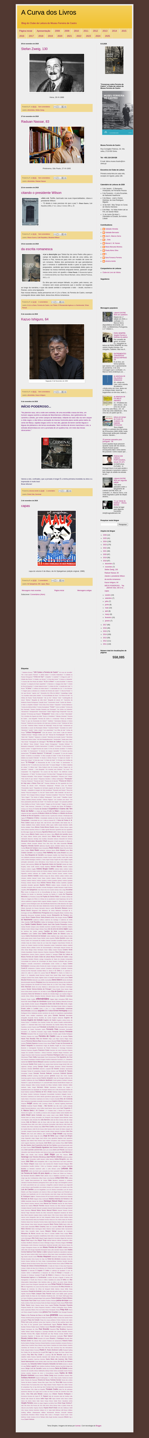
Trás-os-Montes (25, 1389)
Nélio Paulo (38, 1254)
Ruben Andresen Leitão (55, 1350)
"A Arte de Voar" (38, 677)
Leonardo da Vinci (47, 1171)
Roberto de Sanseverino (54, 1340)
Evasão (60, 1022)
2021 (69, 36)
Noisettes (63, 1259)
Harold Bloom (61, 1082)
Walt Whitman (56, 1410)
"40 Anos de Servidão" (65, 672)
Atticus (23, 901)
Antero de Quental (55, 864)
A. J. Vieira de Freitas (61, 820)
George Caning (32, 1066)
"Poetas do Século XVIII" (29, 785)
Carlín (30, 933)
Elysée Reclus (51, 1001)
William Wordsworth (47, 1412)
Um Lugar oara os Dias (40, 1391)
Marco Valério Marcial (66, 1215)
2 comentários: (43, 302)
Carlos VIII (28, 940)
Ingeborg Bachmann (66, 1103)
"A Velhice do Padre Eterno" (40, 688)
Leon (40, 1171)
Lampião (55, 1166)
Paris (43, 1298)
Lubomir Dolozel (58, 1185)
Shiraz (36, 1371)
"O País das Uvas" (38, 760)
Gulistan (64, 1080)
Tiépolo (59, 1384)
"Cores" (52, 707)
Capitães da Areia (50, 931)
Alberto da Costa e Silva (47, 834)
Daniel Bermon (40, 975)
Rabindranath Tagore (49, 1324)
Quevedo (35, 1324)
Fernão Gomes (48, 1034)
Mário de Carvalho (51, 1226)
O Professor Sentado (33, 1275)
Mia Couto (35, 1238)
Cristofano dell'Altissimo (53, 968)
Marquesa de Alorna (28, 1233)
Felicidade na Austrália (47, 1027)
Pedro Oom (68, 1303)
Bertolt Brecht (26, 910)
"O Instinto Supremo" (36, 753)
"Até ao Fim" (48, 698)
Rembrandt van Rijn (47, 1333)
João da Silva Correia (56, 1120)
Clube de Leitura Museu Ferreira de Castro (53, 957)
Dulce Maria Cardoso (31, 991)
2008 (57, 31)
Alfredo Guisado (32, 843)
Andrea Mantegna (30, 859)
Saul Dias (50, 1361)
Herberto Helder (57, 1085)
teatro (23, 1380)
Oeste (65, 1282)
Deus (44, 982)
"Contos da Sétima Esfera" (29, 707)
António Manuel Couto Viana (36, 878)
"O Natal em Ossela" (64, 758)
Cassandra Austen (49, 945)
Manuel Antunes (29, 1203)
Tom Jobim (64, 1384)
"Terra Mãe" (69, 795)
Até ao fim (69, 899)
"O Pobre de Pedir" (49, 760)
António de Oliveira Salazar (44, 871)
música (65, 1247)
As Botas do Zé (34, 892)
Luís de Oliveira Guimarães (54, 1189)
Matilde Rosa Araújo (61, 1233)
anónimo (31, 864)
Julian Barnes (50, 1159)
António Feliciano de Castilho (37, 873)
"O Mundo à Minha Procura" (48, 758)
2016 (21, 36)
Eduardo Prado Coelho (28, 999)
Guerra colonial (36, 1078)
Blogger (98, 1426)
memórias (62, 1236)
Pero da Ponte (40, 1310)
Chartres (46, 952)
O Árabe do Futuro (53, 1266)
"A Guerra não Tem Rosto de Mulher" (32, 681)
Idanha (42, 1096)
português (24, 1320)
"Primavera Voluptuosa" (46, 785)
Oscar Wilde (64, 1289)
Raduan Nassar (41, 181)
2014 (114, 31)
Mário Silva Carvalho (28, 1231)
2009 (66, 31)
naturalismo (63, 1252)
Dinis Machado (26, 987)
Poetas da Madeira (47, 1317)
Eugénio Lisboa (61, 1020)
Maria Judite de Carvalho (64, 1222)
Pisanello (69, 1312)
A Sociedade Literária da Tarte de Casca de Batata (55, 818)
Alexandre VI (62, 841)
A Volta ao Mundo (48, 820)
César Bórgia (29, 949)
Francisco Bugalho (32, 1050)
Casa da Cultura (31, 943)
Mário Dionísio (26, 1229)
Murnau (63, 1245)
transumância (68, 1387)
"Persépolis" (68, 779)
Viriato (55, 1408)
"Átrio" (60, 698)
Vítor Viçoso (24, 1410)
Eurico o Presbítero (31, 1022)
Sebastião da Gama (56, 1364)
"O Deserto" (57, 746)
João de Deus (41, 1122)
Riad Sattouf (68, 1336)
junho (107, 605)
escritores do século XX (50, 1013)
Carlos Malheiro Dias (53, 936)
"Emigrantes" (46, 714)
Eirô (67, 999)
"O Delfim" (51, 746)
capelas (40, 931)
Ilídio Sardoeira (25, 1101)
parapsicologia (38, 1298)
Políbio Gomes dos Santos (61, 1317)
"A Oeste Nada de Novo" (40, 686)
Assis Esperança (61, 899)
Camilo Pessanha (61, 924)
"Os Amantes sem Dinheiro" (54, 769)
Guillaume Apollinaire (45, 1080)
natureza (69, 1252)
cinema (32, 954)
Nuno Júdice (60, 1263)
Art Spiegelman (32, 584)
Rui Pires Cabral (64, 1352)
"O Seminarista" (65, 762)
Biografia (57, 913)
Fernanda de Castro (27, 1029)
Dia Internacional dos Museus (54, 982)
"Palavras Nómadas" (27, 776)
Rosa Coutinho (29, 1345)
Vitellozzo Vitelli (67, 1408)
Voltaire (42, 1410)
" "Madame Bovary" (27, 672)
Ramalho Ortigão (55, 1327)
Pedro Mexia (60, 1303)
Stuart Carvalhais (59, 1375)
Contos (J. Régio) (61, 963)
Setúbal (70, 1368)
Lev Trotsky (67, 1173)
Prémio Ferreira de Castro (64, 1320)
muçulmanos (42, 1245)
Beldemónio (46, 906)
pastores (48, 1298)
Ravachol (53, 1329)
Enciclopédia (41, 1006)
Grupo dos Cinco (61, 1075)
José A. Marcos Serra (113, 236)
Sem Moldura (41, 1366)
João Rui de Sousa (38, 1129)
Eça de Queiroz (67, 991)
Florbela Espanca (32, 1043)
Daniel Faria (49, 975)
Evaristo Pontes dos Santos (49, 1022)
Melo (48, 1236)
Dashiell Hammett (54, 977)
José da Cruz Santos (50, 1145)
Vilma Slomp (53, 1405)
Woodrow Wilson (53, 237)
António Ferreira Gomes (54, 873)
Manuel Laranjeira (42, 1208)
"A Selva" (28, 688)
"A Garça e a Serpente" (65, 679)
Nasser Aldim (63, 1249)
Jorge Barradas (67, 1133)
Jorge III (57, 1136)
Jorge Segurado (26, 1138)
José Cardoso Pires (58, 1143)
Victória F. (69, 1403)
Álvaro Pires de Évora (66, 848)
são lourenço (59, 1359)
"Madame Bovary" (26, 734)
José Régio (49, 1154)
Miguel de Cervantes (54, 1238)
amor (67, 850)
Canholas (64, 927)
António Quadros (42, 880)
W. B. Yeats (48, 1410)
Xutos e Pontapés (54, 1414)
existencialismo (67, 1022)
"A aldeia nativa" (44, 674)
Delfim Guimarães (46, 980)
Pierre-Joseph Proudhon (31, 1312)
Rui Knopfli (41, 1352)
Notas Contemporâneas (49, 1261)
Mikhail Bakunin (52, 1240)
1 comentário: (51, 491)
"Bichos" (28, 700)
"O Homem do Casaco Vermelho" (49, 751)
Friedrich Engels (40, 1059)
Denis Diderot (57, 980)
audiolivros (29, 901)
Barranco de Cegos (66, 903)
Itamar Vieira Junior (54, 1108)
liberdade (26, 1175)
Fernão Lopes (57, 1034)
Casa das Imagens (51, 943)
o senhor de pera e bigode (55, 1277)
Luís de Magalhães (40, 1189)
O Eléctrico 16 (42, 1268)
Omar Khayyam (33, 1284)
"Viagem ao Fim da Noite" (53, 804)
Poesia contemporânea (65, 1315)
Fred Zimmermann (50, 1057)
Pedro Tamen (25, 1305)
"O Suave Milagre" (54, 765)
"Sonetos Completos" (52, 795)
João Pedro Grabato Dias (34, 1126)
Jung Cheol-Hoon (54, 1161)
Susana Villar (68, 1375)
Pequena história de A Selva (29, 1307)
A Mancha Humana (65, 811)
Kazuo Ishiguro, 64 (35, 319)
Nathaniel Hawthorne (53, 1252)
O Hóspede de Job (60, 1268)
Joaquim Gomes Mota (33, 1131)
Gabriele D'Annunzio (62, 1062)
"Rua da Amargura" (31, 792)
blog (71, 913)
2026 (105, 535)
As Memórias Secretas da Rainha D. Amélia (48, 894)
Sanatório (30, 1359)
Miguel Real (25, 1240)
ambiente (42, 850)
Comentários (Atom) (37, 594)
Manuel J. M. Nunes (112, 243)
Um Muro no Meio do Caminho (56, 1391)
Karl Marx (63, 1161)
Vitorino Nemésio (34, 1410)
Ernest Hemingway (60, 1011)
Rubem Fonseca (34, 1350)
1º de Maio (45, 806)
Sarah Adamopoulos (28, 1361)
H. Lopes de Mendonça (33, 1082)
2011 (85, 31)
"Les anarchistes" (48, 730)
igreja (53, 1096)
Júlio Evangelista (39, 1161)
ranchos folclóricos (66, 1327)
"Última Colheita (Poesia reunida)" (31, 799)
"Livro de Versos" (47, 732)
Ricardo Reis (68, 1338)
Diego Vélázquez (67, 984)
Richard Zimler (26, 1340)
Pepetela (69, 1305)
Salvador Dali (46, 1357)
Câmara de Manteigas (60, 922)
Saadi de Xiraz (67, 1354)
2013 (104, 31)
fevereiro (108, 617)
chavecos (52, 952)
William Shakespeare (33, 1412)
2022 (78, 36)
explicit (23, 1024)
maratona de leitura (66, 1212)
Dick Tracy (58, 984)
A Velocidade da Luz (36, 820)
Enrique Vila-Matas (51, 1006)
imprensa (66, 1101)
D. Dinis (57, 970)
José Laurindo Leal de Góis (33, 1150)
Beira (34, 906)
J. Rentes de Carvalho (64, 1110)
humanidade (50, 1094)
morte (31, 1245)
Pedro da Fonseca (35, 1303)
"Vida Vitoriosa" (29, 806)
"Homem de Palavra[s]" (45, 725)
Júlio (67, 1159)
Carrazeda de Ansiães (38, 940)
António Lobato (59, 876)
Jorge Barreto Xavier (27, 1136)
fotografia (30, 1045)
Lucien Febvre (25, 1187)
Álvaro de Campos (32, 848)
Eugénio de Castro (49, 1020)
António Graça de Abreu (46, 876)
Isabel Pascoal (25, 1108)
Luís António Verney (45, 1187)
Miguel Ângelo (43, 1238)
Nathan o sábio (42, 1252)
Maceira (70, 1196)
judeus (70, 1157)
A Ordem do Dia (44, 815)
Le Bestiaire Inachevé (34, 1168)
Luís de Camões (27, 1189)
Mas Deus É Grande (47, 1233)
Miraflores (29, 1242)
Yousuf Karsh (64, 1414)
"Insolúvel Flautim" (53, 728)
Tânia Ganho (58, 1378)
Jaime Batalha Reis (66, 1113)
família (57, 1024)
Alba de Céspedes (66, 832)
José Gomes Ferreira (56, 1147)
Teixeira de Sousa (44, 1380)
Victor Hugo (61, 1403)
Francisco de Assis (55, 1050)
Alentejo (36, 839)
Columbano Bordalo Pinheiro (30, 959)
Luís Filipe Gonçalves (32, 1192)
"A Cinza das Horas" (52, 679)
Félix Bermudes (59, 1027)
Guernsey (24, 1078)
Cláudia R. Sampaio (52, 954)
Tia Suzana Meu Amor (36, 1384)
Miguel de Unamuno (66, 1238)
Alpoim (52, 846)
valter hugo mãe (46, 1398)
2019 (50, 36)
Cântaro (70, 927)
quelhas (62, 1322)
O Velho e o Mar (66, 1280)
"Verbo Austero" (40, 804)
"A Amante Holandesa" (56, 674)
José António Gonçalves (50, 1140)
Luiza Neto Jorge (55, 1194)
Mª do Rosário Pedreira (52, 1196)
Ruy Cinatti (38, 1354)
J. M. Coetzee (39, 1110)
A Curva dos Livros (48, 12)
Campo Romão (25, 927)
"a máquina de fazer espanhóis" (36, 684)
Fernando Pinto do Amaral (35, 1034)
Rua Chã (44, 1347)
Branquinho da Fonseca (60, 915)
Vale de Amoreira (54, 1396)
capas (25, 506)
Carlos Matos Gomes (66, 936)
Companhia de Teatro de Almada (54, 959)
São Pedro (68, 1359)
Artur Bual (41, 889)
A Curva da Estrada (40, 809)
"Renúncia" (69, 788)
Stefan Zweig (40, 110)
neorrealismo (62, 1254)
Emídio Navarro (34, 1004)
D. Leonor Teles (43, 973)
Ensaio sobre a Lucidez (30, 1008)
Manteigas (47, 1201)
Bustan (65, 917)
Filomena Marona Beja (33, 1041)
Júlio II (47, 1161)
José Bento (48, 1143)
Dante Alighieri (39, 977)
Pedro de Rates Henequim (49, 1303)
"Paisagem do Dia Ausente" (64, 774)
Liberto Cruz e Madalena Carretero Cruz (56, 1175)
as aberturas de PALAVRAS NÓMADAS (119, 378)
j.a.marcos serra (45, 1113)
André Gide (65, 857)
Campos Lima (35, 927)
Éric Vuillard (49, 1010)
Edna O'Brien (30, 996)
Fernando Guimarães (65, 1029)
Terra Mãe (59, 1382)
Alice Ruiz (50, 843)
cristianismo (31, 968)
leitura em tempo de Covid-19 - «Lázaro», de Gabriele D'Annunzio (120, 421)
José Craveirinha (37, 1145)
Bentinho (63, 906)
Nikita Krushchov (63, 1256)
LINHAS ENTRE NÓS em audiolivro (121, 314)
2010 (76, 31)
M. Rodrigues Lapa (27, 1196)
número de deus (31, 1263)
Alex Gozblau (43, 839)
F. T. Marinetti (30, 1024)
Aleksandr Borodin (66, 836)
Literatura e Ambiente (65, 1180)
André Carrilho (57, 857)
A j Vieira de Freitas (40, 811)
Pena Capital (49, 1305)
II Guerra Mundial (54, 1099)
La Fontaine (48, 1166)
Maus (47, 584)
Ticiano (54, 1384)
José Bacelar (40, 1143)
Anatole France (47, 857)
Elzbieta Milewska (61, 1001)
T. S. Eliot (51, 1378)
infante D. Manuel (54, 1103)
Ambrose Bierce (50, 850)
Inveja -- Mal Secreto (45, 1106)
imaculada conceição (36, 1101)
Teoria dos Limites (67, 1380)
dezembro (109, 564)
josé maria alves (56, 1152)
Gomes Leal (54, 1071)
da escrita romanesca (37, 249)
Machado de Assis (27, 1199)
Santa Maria (50, 1359)
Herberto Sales (26, 1087)
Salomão (39, 1357)
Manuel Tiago (25, 1212)
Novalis (65, 1261)
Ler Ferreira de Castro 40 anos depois (35, 1173)
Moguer (63, 1242)
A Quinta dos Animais (56, 815)
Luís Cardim (62, 1187)
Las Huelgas (62, 1166)
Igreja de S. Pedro (60, 1096)
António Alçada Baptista (42, 866)
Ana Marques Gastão (50, 855)
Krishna (37, 1166)
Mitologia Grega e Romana (52, 1242)
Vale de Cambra (64, 1396)
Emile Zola (51, 1004)
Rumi (70, 1352)
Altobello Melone (60, 846)
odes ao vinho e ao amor (55, 1282)
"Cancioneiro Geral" (54, 702)
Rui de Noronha (33, 1352)
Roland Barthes (45, 1343)
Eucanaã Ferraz (33, 1018)
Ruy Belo (30, 1354)
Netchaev (69, 1254)
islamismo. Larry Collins (37, 1108)
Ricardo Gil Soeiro (43, 1338)
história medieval (30, 1092)
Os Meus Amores (64, 1286)
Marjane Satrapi (50, 1231)
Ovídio (44, 1291)
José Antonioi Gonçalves (65, 1140)
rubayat (27, 1350)
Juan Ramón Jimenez (54, 1157)
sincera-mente (110, 261)
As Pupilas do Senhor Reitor (49, 896)
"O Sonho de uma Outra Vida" (40, 765)
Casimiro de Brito (38, 945)
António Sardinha (61, 882)
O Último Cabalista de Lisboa (51, 1280)
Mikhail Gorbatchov (63, 1240)
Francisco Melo (30, 1055)
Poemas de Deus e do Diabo (40, 1315)
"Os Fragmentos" (34, 771)
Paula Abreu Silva (111, 250)
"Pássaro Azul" (63, 776)
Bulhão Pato (54, 917)
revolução (60, 1336)
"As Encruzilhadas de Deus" (50, 695)
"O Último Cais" (33, 767)
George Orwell (43, 1066)
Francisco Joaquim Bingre (54, 1052)
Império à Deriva (57, 1101)
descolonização (25, 982)
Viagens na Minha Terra (50, 1403)
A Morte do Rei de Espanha (30, 815)
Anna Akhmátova (40, 862)
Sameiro (69, 1357)
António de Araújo (30, 871)
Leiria (58, 1168)
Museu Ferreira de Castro (52, 1247)
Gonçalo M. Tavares (65, 1071)
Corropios (54, 966)
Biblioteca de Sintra (48, 910)
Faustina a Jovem (26, 1027)
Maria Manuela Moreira (113, 247)
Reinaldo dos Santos (54, 1331)
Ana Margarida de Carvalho (34, 855)
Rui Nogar (55, 1352)
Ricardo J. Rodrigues (57, 1338)
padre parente (68, 1293)
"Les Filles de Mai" (60, 730)
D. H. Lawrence (65, 970)
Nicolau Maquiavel (44, 1257)
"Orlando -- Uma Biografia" (36, 769)
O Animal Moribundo (40, 1266)
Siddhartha (41, 1371)
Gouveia (41, 1075)
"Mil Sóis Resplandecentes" (45, 739)
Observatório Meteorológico (29, 1282)
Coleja (70, 957)
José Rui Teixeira (62, 1154)
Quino (41, 1324)
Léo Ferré (35, 1171)
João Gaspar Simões (62, 1122)
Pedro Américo (25, 1303)
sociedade (61, 1371)
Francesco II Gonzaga (58, 1048)
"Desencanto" (43, 711)
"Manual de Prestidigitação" (57, 734)
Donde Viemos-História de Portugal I (39, 989)
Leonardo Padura (58, 1171)
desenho (33, 982)
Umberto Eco (47, 1394)
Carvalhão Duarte (62, 940)
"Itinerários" (24, 730)
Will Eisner (64, 1410)
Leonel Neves (68, 1171)
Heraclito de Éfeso (46, 1085)
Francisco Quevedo (40, 1055)
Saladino (23, 1357)
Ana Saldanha (25, 857)
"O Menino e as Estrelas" (32, 755)
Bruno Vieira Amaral (43, 917)
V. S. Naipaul (43, 1396)
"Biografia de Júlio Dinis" (39, 700)
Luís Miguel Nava (56, 1192)
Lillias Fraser (42, 1178)
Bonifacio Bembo (46, 915)
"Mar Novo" (69, 734)
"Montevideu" (57, 739)
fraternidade (40, 1057)
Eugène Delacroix (57, 1018)
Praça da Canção (34, 1320)
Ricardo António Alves (29, 1338)
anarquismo (39, 857)
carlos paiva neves (26, 938)
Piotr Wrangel (63, 1312)
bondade (37, 915)
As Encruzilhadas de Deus (48, 892)
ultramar (30, 1391)
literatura (55, 1180)
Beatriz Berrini (28, 906)
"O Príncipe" (30, 762)
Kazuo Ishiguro (40, 395)
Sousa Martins (39, 1375)
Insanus (23, 1106)
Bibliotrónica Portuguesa (41, 913)
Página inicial (25, 31)
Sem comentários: (44, 107)
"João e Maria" (38, 730)
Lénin (30, 1171)
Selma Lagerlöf (31, 1366)
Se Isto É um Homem (65, 1361)
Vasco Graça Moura (46, 1401)
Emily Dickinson (32, 1006)
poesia (54, 1314)
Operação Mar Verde (45, 1284)
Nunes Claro (40, 1263)
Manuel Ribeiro (52, 1210)
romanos (64, 1343)
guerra (29, 1078)
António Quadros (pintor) (54, 880)
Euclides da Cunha (45, 1018)
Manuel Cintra (39, 1203)
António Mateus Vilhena (53, 878)
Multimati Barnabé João (54, 1245)
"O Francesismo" (33, 751)
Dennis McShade (67, 980)
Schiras (55, 1361)
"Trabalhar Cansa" (66, 797)
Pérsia (58, 1310)
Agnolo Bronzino (50, 829)
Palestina (43, 1296)
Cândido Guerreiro (44, 927)
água (27, 832)
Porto (70, 1317)
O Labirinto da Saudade (57, 1270)
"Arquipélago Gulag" (66, 693)
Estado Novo (25, 1015)
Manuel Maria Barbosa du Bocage (58, 1208)
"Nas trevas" (25, 741)
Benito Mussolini (55, 906)
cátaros (65, 945)
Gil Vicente (55, 1068)
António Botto (59, 869)
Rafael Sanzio (35, 1327)
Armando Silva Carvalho (34, 887)
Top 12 (32, 1387)
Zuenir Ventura (29, 1419)
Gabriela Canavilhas (50, 1062)
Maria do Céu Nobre (56, 1219)
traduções (61, 1387)
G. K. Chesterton (67, 1059)
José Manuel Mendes (34, 1152)
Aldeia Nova (56, 836)
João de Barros (31, 1122)
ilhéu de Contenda (66, 1099)
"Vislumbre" (38, 806)
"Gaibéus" (50, 721)
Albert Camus (25, 834)
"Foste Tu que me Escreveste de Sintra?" (34, 721)
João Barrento (45, 1120)
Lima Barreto (51, 1178)
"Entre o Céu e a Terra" (58, 714)
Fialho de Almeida (62, 1036)
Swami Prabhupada (41, 1378)
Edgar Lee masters (61, 994)
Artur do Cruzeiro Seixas (51, 889)
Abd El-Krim (47, 822)
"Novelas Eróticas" (64, 744)
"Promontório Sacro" (27, 788)
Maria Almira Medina (62, 1217)
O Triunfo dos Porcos (35, 1280)
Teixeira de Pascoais (31, 1380)
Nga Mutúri (24, 1256)
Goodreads (56, 1073)
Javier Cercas (64, 1115)
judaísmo (65, 1157)
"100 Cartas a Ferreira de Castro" (45, 672)
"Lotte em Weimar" (66, 732)
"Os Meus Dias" (51, 774)
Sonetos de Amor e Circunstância (43, 1373)
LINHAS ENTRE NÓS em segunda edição (120, 481)
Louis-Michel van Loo (32, 1185)
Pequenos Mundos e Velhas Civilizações (51, 1307)
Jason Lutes (55, 1115)
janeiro (107, 621)
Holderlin (65, 1092)
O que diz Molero (46, 1275)
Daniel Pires (30, 977)
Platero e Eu (25, 1315)
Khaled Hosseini (59, 1164)
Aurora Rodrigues (31, 903)
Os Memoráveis (53, 1286)
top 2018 (37, 1387)
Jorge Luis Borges (66, 1136)
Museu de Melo (37, 1247)
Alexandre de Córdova (65, 839)
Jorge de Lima (38, 1136)
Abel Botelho (56, 822)
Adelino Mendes (40, 825)
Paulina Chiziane (51, 1300)
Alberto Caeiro (34, 834)
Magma (36, 1199)
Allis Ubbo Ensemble (60, 843)
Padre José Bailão (57, 1293)
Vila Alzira (27, 1405)
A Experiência (52, 809)
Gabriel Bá (24, 1062)
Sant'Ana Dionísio (39, 1359)
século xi (65, 1364)
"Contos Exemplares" (43, 707)
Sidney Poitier (49, 1371)
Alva (67, 846)
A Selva (36, 818)
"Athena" (54, 698)
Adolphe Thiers (29, 827)
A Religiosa (29, 818)
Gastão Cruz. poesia (43, 1064)
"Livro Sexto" (57, 732)
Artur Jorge (62, 889)
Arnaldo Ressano (58, 887)
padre (56, 1291)
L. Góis (108, 240)
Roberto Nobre (67, 1340)
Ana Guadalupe (38, 852)
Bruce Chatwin (31, 917)
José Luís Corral (47, 1150)
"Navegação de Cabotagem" (37, 741)
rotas (44, 1345)
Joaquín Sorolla (45, 1131)
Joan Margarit (55, 1117)
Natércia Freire (31, 1252)
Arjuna (58, 885)
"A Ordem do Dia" (53, 686)
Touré (56, 1387)
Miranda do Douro (38, 1242)
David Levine (64, 977)
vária (62, 1398)
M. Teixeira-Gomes (39, 1196)
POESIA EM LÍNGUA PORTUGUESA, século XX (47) (120, 459)
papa (67, 1296)
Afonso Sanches (29, 829)
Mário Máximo (47, 1229)
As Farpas (60, 892)
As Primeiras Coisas (34, 896)
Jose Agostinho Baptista (55, 1138)
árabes (53, 885)
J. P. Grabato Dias (50, 1110)
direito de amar (36, 987)
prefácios (53, 1320)
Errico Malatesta (32, 1013)
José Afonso (43, 1138)
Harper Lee (69, 1082)
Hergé (34, 1087)
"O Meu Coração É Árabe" (48, 755)
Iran (54, 1106)
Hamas (55, 1082)
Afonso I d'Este (59, 827)
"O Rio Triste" (55, 762)
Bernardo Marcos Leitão (46, 908)
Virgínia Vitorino (38, 1408)
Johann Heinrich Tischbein (58, 1131)
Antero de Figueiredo (42, 864)
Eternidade (69, 1015)
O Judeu (46, 1270)
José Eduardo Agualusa (40, 1147)
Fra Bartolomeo (38, 1045)
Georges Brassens (54, 1066)
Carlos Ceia (37, 933)
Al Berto (58, 832)
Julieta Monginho (60, 1159)
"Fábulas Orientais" (61, 716)
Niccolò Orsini (32, 1256)
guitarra (59, 1080)
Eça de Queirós (57, 991)
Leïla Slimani (52, 1168)
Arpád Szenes (68, 887)
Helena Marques (26, 1085)
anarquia (32, 857)
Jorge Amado (57, 1134)
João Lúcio (34, 1124)
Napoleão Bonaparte (41, 1249)
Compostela (68, 959)
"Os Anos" (66, 769)
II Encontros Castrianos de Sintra (39, 1099)
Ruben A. (43, 1350)
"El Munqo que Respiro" (34, 714)
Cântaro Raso (43, 929)
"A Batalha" (47, 677)
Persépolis (52, 1310)
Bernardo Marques (61, 908)
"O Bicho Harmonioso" (41, 746)
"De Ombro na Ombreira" (64, 709)
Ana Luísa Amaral (59, 852)
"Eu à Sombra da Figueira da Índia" (31, 716)
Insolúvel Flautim (32, 1106)
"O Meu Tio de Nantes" (63, 755)
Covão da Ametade (66, 966)
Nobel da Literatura (53, 1259)
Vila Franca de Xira (36, 1405)
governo (46, 1075)
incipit (29, 1103)
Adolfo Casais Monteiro (61, 825)
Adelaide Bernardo (112, 232)
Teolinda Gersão (55, 1380)
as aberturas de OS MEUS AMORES (119, 399)
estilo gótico (48, 1015)
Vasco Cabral (68, 1398)
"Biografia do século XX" (55, 700)
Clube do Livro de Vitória (112, 272)
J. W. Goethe (36, 1113)
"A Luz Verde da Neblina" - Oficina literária (120, 503)
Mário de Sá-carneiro (65, 1226)
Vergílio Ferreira (27, 1403)
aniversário (31, 862)
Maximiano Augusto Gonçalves (30, 1236)
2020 (59, 36)
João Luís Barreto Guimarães (46, 1124)
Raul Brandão (44, 1329)
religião (38, 1333)
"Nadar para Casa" (66, 739)
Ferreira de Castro (43, 305)
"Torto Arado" (57, 797)
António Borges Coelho (45, 869)
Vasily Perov (57, 1401)
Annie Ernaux (64, 862)
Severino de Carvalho (27, 1371)
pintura (45, 1312)
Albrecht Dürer (46, 836)
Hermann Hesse (43, 1087)
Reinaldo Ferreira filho (28, 1333)
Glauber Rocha (45, 1071)
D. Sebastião (31, 975)
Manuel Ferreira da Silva (52, 1205)
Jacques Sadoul (55, 1113)
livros (47, 1182)
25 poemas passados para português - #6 (112, 440)
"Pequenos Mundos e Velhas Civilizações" (51, 779)
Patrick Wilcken (67, 1298)
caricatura (24, 933)
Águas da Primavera (36, 832)
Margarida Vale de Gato (37, 1217)
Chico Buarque (60, 952)
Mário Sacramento (66, 1229)
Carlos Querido (60, 938)
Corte (58, 966)
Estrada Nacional (59, 1015)
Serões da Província (48, 1368)
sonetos (28, 1373)
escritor (40, 1013)
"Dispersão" (63, 711)
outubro (108, 595)
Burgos (60, 917)
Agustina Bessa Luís (49, 832)
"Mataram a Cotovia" (40, 737)
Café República (42, 237)
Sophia (56, 1373)
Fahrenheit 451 (50, 1024)
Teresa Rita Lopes (43, 1382)
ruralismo (24, 1354)
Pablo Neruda (50, 1291)
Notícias (59, 1261)
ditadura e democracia (49, 987)
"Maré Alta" (24, 737)
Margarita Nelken (50, 1217)
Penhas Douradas (60, 1305)
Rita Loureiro (43, 1340)
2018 (40, 36)
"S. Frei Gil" (41, 792)
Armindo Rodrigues (47, 887)
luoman (78, 1426)
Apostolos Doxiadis (27, 885)
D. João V (29, 973)
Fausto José (35, 1027)
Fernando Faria (52, 1029)
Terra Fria (52, 1382)
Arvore (26, 892)
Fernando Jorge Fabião (44, 1031)
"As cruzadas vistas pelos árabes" (31, 695)
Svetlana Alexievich (28, 1378)
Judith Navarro (40, 1159)
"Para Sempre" (38, 776)
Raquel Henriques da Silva (29, 1329)
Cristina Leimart (40, 968)
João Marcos (59, 1124)
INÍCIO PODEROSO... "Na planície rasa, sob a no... (115, 587)
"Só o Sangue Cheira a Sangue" (36, 795)
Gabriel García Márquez (36, 1062)
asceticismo (52, 899)
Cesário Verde (67, 949)
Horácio (30, 1094)
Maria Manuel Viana (27, 1224)
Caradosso (61, 931)
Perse (47, 1310)
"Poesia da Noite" (39, 781)
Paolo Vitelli (62, 1296)
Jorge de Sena (48, 1136)
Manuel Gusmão (32, 1208)
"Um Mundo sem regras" (51, 801)
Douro (23, 991)
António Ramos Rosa (48, 882)
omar (27, 1284)
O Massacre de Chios (47, 1272)
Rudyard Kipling (67, 1350)
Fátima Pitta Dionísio (66, 1024)
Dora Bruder (56, 989)
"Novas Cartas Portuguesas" (49, 744)
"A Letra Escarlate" (60, 681)
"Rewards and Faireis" (59, 790)
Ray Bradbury (61, 1329)
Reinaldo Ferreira (67, 1331)
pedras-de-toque (62, 1300)
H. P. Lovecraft (44, 1082)
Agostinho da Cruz (60, 829)
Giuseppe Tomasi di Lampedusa (31, 1071)
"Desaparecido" (33, 711)
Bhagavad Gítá (36, 910)
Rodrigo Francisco (35, 1343)
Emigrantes (43, 1004)
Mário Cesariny (40, 1226)
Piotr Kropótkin (53, 1312)
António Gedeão (33, 876)
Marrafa (38, 1233)
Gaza (51, 1064)
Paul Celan (32, 1300)
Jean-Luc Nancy (30, 1117)
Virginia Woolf (48, 1408)
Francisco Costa (43, 1050)
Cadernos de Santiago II (52, 919)
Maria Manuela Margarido (41, 1224)
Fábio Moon (38, 1024)
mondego (69, 1242)
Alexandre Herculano (28, 841)
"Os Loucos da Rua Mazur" (49, 771)
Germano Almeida (26, 1068)
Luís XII (38, 1194)
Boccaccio (31, 915)
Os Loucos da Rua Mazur (41, 1286)
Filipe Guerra (60, 1038)
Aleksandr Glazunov (27, 839)
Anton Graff (30, 866)
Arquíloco (24, 889)
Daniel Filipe (57, 975)
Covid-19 (24, 968)
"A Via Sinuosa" (67, 688)
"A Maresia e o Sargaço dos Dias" (57, 684)
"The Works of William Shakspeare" (41, 797)
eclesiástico (24, 994)
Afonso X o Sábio (40, 829)
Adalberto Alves (30, 825)
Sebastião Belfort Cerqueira (39, 1364)
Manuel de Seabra (27, 1205)
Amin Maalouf (60, 850)
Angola (70, 859)
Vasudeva (65, 1401)
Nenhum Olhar (46, 1254)
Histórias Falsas (57, 1092)
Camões (69, 924)
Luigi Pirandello (34, 1187)
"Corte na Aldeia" (60, 707)
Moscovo (35, 1245)
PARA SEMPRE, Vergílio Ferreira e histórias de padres (121, 335)
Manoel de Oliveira (37, 1201)
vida (22, 1405)
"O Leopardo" (56, 753)
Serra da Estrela (61, 1368)
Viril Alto (60, 1408)
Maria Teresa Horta (56, 1224)
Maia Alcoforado (43, 1199)
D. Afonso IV (50, 970)
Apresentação (43, 31)
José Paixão (30, 1154)
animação (24, 862)
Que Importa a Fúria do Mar (51, 1322)
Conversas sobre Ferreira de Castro (40, 966)
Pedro (70, 1300)
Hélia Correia (36, 1085)
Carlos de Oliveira (59, 933)
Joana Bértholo (63, 1117)
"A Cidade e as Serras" (39, 679)
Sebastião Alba (25, 1364)
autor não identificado (43, 903)
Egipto (52, 999)
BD (39, 584)
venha (70, 1401)
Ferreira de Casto (32, 1036)
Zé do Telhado (40, 1417)
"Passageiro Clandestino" (50, 776)
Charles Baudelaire (27, 952)
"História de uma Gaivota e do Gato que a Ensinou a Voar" (44, 723)
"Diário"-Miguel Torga (53, 711)
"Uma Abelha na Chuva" (28, 804)
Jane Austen (46, 1115)
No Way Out (43, 1259)
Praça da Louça (45, 1320)
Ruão (22, 1350)
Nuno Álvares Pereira (50, 1263)
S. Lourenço (47, 1354)
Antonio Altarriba (56, 866)
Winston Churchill (60, 1412)
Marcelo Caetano (33, 1215)
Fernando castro (40, 1029)
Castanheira (58, 945)
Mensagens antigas (84, 590)
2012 (95, 31)
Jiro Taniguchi (46, 1117)
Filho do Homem (42, 1038)
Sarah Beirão (39, 1361)
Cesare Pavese (57, 949)
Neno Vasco (54, 1254)
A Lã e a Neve (32, 305)
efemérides (31, 110)
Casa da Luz (41, 943)
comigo (41, 959)
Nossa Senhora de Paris (33, 1261)
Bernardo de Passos (32, 908)
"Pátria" (70, 776)
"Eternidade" (68, 714)
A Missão (41, 813)
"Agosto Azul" (36, 693)
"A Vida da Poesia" (65, 691)
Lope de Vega (53, 1182)
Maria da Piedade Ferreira (41, 1219)
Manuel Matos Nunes (38, 1210)
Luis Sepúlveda (30, 1194)
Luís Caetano (55, 1187)
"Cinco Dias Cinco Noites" (46, 704)
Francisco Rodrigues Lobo (55, 1055)
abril (107, 611)
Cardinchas (69, 931)
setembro (108, 598)
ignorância (48, 1096)
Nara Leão (51, 1249)
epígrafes (41, 1011)
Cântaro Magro (34, 929)
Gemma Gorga (57, 1064)
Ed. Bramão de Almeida (48, 994)
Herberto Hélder (67, 1085)
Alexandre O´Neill (52, 841)
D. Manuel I (53, 973)
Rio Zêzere (35, 1340)
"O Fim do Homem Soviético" (57, 748)
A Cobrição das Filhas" (57, 806)
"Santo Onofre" (49, 792)
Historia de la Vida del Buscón (56, 1089)
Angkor (66, 859)
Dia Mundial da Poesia (39, 984)
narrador (56, 1249)
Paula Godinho (41, 1300)
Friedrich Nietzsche (51, 1059)
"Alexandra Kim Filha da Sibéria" (50, 693)
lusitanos (69, 1194)
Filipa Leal (52, 1038)
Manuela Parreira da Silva (38, 1212)
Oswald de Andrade (35, 1291)
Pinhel (40, 1312)
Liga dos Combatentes (31, 1178)
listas (50, 1180)
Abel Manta (63, 822)
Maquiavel (57, 1212)
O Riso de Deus (65, 1275)
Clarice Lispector (40, 954)
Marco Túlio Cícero (53, 1215)
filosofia (54, 1041)
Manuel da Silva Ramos (65, 1203)
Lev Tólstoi (53, 305)
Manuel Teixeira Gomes (65, 1210)
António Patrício (31, 880)
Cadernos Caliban (38, 919)
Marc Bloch (24, 1215)
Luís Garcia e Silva (44, 1192)
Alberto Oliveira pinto (34, 836)
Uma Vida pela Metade (34, 1394)
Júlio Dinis (30, 1161)
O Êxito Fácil (50, 1268)
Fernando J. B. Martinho (28, 1031)
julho (107, 601)
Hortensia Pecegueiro (39, 1094)
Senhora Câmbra (50, 1366)
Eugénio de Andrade (35, 1020)
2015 (124, 31)
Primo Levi (24, 1322)
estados (33, 1015)
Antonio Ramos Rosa (33, 882)
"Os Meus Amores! (41, 774)
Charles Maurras (38, 952)
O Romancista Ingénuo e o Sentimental (71, 305)
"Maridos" (31, 737)
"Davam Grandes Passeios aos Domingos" (43, 709)
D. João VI (35, 973)
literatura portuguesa (39, 1182)
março (107, 614)
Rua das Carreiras (53, 1347)
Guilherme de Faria (32, 1080)
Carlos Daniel (47, 934)
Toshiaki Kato (50, 1387)
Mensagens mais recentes (31, 590)
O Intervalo (31, 1270)
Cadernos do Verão (66, 919)
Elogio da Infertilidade (39, 1001)
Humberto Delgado (60, 1094)
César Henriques (38, 949)
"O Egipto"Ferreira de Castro (39, 748)
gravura (52, 1075)
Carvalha (53, 940)
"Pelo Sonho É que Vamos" (29, 779)
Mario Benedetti (30, 1226)
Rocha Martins (25, 1343)
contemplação (46, 963)
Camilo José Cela (48, 924)
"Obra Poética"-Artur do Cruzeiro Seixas (50, 767)
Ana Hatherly (48, 853)
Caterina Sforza (26, 947)
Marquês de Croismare (65, 1231)
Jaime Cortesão (36, 1115)
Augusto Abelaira (46, 901)
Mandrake (29, 1201)
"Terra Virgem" (25, 797)
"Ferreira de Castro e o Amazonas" (49, 718)
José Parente (39, 1154)
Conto (52, 963)
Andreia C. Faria (40, 859)
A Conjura (67, 806)
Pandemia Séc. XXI (52, 1296)
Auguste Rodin (36, 901)
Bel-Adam (39, 906)
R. (106, 254)
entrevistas (34, 1010)
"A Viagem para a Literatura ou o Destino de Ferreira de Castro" (40, 691)
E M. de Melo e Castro (44, 991)
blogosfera (24, 915)
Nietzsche (54, 1256)
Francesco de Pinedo (43, 1048)
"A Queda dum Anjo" (65, 686)
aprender (36, 885)
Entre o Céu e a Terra (47, 1008)
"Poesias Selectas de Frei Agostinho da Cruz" (58, 783)
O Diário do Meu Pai (31, 1268)
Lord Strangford (62, 1182)
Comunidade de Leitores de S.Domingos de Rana (36, 961)
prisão (30, 1322)
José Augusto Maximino (28, 1143)
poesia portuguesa (35, 1317)
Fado (43, 1024)
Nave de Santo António (28, 1254)
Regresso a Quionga (41, 1331)
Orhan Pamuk (56, 1284)
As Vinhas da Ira (43, 899)
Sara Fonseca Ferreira (113, 258)
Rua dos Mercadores (66, 1347)
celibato (33, 947)
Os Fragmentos (28, 1286)
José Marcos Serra (45, 1152)
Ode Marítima (42, 1282)
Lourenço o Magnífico (46, 1185)
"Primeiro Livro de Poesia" (63, 785)
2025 (107, 36)
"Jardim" (30, 730)
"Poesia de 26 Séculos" (51, 781)
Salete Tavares (31, 1357)
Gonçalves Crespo (27, 1073)
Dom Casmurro (60, 987)
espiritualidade (68, 1013)
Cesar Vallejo (48, 949)
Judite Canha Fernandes (28, 1159)
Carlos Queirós (50, 938)
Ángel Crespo (50, 859)
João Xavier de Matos (58, 1129)
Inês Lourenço (43, 1103)
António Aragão (31, 869)
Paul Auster (25, 1300)
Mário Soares (40, 1231)
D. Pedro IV (67, 973)
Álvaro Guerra (32, 237)
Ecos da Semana (34, 994)
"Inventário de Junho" (66, 728)
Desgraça (39, 982)
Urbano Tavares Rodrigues (61, 1394)
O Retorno (56, 1275)
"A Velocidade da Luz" (56, 688)
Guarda (70, 1075)
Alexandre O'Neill (41, 841)
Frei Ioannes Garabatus (28, 1059)
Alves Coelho (25, 850)
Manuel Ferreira (38, 1205)
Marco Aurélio (43, 1215)
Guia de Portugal (59, 1078)
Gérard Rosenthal (66, 1066)
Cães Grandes (25, 922)
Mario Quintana (56, 1229)
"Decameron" (25, 711)
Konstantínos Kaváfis (27, 1166)
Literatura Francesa (27, 1182)
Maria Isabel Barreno (50, 1222)
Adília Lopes (49, 825)
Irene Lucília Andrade (65, 1106)
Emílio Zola (24, 1006)
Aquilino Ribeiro (45, 885)
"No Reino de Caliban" (54, 741)
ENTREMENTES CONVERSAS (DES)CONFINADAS (120, 357)
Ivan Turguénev (65, 1108)
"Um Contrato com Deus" (61, 799)
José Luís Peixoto (59, 1150)
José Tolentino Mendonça (37, 1157)
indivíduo (35, 1103)
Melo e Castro (55, 1236)
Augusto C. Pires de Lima (59, 901)
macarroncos (63, 1196)
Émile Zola (30, 494)
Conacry (55, 961)
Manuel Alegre (57, 1201)
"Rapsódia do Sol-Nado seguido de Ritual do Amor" (49, 788)
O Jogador (39, 1270)
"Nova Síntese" (34, 744)
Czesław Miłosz (41, 970)
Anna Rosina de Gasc (53, 862)
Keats (36, 1164)
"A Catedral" (55, 677)
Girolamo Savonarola (66, 1068)
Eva (39, 1022)
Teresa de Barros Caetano (29, 1382)
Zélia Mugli (48, 1417)
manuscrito (50, 1212)
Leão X (44, 1168)
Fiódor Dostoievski (63, 1041)
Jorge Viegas (35, 1138)
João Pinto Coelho (48, 1126)
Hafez (51, 1082)
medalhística (43, 1236)
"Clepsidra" (57, 704)
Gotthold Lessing (32, 1075)
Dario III (46, 977)
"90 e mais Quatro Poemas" (29, 674)
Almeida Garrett (33, 846)
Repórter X (31, 1336)
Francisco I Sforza (40, 1052)
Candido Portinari (56, 927)
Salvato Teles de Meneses (59, 1357)
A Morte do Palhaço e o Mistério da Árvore (58, 813)
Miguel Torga (42, 1240)
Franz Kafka (33, 1057)
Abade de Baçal (35, 822)
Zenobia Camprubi (58, 1417)
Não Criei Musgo (30, 1249)
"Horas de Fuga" (58, 725)
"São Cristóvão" (59, 792)
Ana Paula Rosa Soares (65, 855)
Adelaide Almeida (111, 229)
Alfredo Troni (42, 843)
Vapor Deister (56, 1398)
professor (35, 1322)
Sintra (55, 1371)
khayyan (66, 1164)
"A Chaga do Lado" (65, 677)
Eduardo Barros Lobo (52, 996)
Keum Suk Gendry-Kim (46, 1164)
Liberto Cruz (39, 1175)
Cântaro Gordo (25, 929)
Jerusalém (39, 1117)
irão (57, 1106)
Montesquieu (25, 1245)
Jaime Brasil (26, 1115)
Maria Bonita (29, 1219)
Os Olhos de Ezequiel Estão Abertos (48, 1289)
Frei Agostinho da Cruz (64, 1057)
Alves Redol (34, 850)
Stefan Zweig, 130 (34, 49)
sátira (44, 1361)
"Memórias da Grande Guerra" (56, 737)
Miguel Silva (33, 1240)
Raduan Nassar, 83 (35, 121)
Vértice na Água (38, 1403)
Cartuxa (48, 940)
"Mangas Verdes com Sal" (40, 734)
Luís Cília (69, 1187)
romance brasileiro (55, 1343)
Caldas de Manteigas (47, 922)
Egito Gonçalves (60, 999)
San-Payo (24, 1359)
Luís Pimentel (65, 1192)
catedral (70, 945)
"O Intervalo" (48, 753)
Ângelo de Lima (58, 859)
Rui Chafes (24, 1352)
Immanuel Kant (47, 1101)
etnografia (24, 1018)
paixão (23, 1296)
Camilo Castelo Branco (33, 924)
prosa (40, 1322)
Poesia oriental (25, 1317)
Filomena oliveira (46, 1041)
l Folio (42, 1166)
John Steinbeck (47, 1133)
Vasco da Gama (26, 1401)
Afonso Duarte (49, 827)
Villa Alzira (46, 1405)
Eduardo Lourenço (66, 996)
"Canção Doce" (42, 702)
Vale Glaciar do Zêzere (33, 1398)
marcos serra (25, 1217)
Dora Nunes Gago (66, 989)
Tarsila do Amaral (67, 1378)
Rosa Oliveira (39, 1345)
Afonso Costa (39, 827)
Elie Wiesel (28, 1001)
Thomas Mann (25, 1384)
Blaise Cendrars (64, 913)
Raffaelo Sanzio (44, 1327)
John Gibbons (38, 1133)
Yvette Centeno (31, 1417)
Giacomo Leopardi (45, 1068)
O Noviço (58, 1272)
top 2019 (43, 1387)
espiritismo (60, 1013)
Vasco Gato (36, 1401)
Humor (69, 1094)
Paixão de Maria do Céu (32, 1296)
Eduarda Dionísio (40, 996)
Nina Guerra (35, 1259)
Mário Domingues (36, 1229)
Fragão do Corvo (60, 1045)
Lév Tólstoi (60, 1173)
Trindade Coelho (52, 1389)
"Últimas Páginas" (47, 799)
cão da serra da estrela (55, 929)
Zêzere (66, 1417)
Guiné (55, 1080)
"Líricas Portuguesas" (33, 732)
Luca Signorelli (68, 1185)
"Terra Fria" (62, 795)
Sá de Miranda (57, 1354)
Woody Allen (44, 1414)
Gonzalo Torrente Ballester (42, 1073)
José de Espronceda (63, 1145)
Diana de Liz (51, 984)
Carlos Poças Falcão (39, 938)
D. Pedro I (60, 973)
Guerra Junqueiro (47, 1078)
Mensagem (28, 1238)
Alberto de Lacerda (61, 834)
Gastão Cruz (33, 1064)
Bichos (52, 913)
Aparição (69, 882)
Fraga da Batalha (49, 1045)
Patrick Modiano (56, 1298)
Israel (46, 1108)
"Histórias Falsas (33, 725)
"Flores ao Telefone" (66, 718)
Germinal (38, 494)
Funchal (59, 1059)
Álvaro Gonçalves (43, 848)
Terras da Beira (67, 1382)
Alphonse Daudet (44, 846)
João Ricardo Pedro (60, 1126)
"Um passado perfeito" (65, 801)
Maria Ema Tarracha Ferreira (35, 1222)
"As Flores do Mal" (64, 695)
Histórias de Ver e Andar (43, 1092)
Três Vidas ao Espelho (38, 1389)
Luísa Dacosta (45, 1194)
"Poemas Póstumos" (27, 781)
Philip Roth (64, 1310)
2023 (88, 36)
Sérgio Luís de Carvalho (33, 1368)
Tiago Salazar (48, 1384)
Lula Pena (64, 1194)
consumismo (37, 963)
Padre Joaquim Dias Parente (41, 1293)
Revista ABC (40, 1336)
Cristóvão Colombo (66, 968)
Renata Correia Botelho (61, 1333)
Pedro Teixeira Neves (37, 1305)
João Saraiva (48, 1129)
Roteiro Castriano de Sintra (54, 1345)
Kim (71, 1164)
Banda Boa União (55, 903)
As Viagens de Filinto (31, 899)
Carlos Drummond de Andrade (36, 936)
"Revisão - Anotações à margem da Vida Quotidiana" (36, 790)
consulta (30, 963)
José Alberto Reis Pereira (34, 1140)
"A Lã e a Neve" (49, 681)
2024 (98, 36)
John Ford (30, 1133)
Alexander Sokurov (53, 839)
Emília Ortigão (68, 1004)
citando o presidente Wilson (41, 193)
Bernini (70, 908)
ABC (42, 822)
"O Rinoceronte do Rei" (43, 762)
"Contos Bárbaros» (66, 704)
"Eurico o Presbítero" (49, 716)
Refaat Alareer (30, 1331)
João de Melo (51, 1122)
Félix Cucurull (68, 1027)
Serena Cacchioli (61, 1366)
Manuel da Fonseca (50, 1203)
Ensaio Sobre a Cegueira (64, 1006)
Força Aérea (47, 1043)
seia (24, 1366)
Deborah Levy (36, 980)
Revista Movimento (50, 1336)
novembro (109, 567)
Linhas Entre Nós (61, 1178)
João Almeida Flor (34, 1120)
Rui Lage (49, 1352)
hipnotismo (53, 1087)
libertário (32, 1175)
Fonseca (40, 1043)
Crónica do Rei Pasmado (28, 970)
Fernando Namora (58, 1031)
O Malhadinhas (35, 1272)
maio (107, 608)
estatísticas (39, 1015)
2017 (31, 36)
